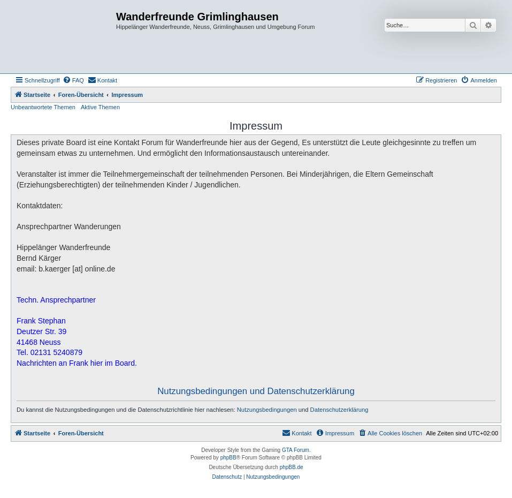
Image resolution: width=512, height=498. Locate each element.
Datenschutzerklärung (339, 409)
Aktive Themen (100, 107)
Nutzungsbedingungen (267, 409)
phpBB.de (291, 467)
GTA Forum (295, 450)
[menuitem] (73, 80)
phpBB (228, 458)
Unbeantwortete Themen (43, 107)
